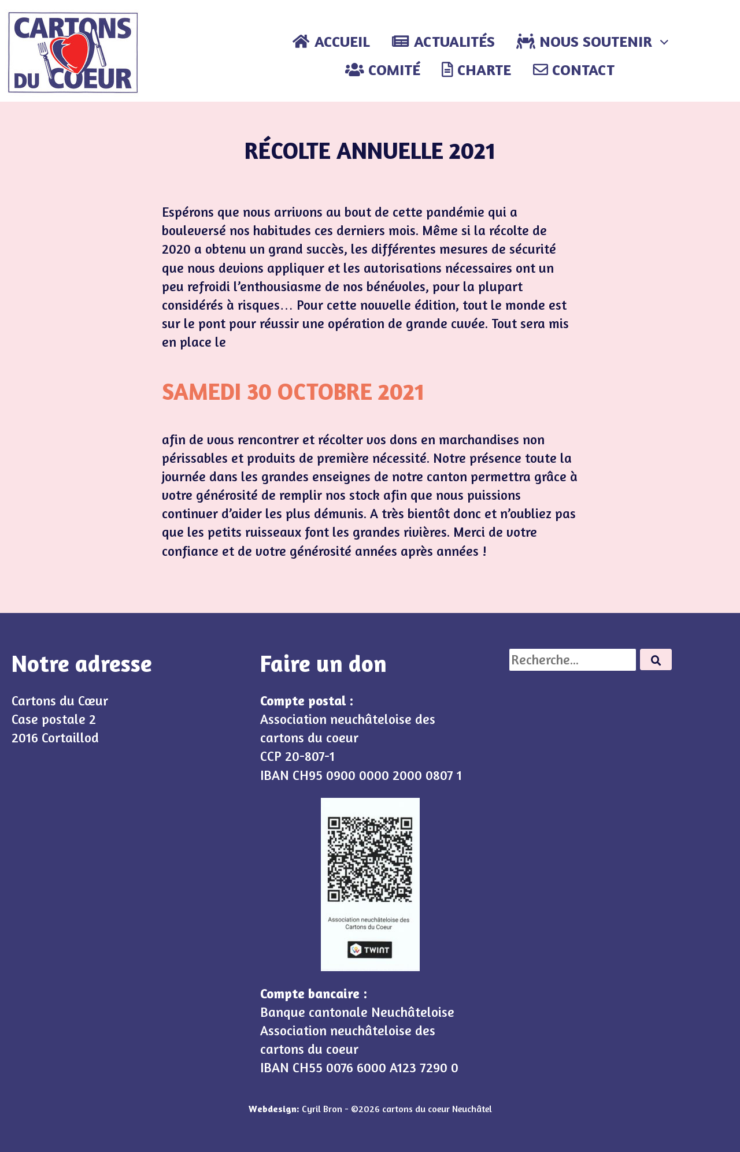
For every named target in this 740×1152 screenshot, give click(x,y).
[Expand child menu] (664, 41)
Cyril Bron (322, 1108)
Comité (382, 70)
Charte (476, 70)
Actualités (443, 41)
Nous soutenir (584, 41)
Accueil (330, 41)
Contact (574, 70)
